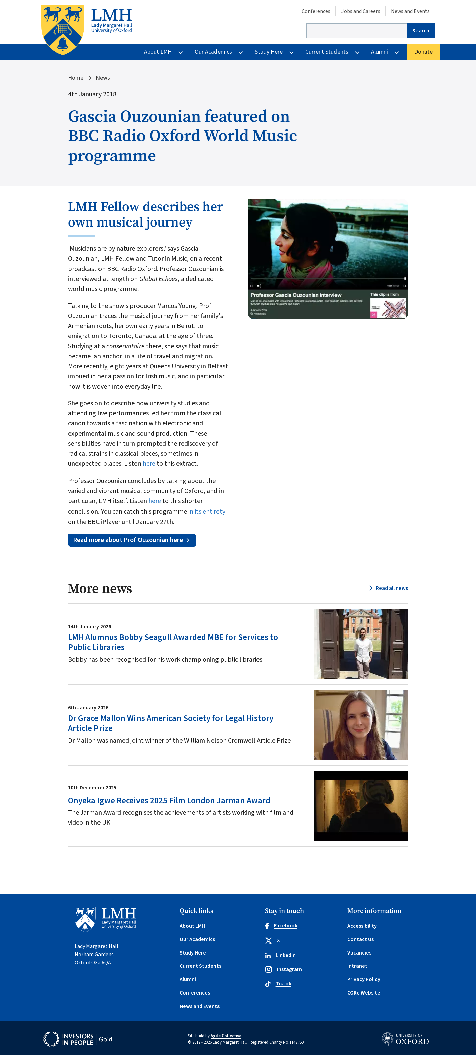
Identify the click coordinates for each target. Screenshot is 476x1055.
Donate (423, 52)
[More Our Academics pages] (241, 52)
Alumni (379, 52)
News (103, 78)
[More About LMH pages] (180, 52)
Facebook (281, 925)
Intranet (357, 964)
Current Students (326, 52)
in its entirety (206, 511)
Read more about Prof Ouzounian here (128, 539)
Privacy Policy (363, 977)
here (150, 464)
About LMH (158, 52)
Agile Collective (226, 1033)
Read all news (392, 588)
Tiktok (278, 983)
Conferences (316, 11)
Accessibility (362, 925)
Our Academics (213, 52)
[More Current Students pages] (357, 52)
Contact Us (360, 938)
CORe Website (363, 991)
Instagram (283, 969)
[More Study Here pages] (291, 52)
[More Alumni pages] (397, 52)
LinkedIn (280, 955)
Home (75, 78)
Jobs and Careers (360, 11)
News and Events (410, 11)
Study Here (269, 52)
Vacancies (359, 951)
